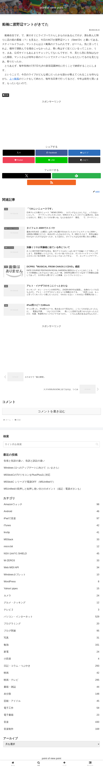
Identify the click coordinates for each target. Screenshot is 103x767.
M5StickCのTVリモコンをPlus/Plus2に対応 (27, 475)
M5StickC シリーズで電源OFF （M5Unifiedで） (29, 482)
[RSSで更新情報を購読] (51, 182)
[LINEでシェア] (51, 160)
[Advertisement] (51, 122)
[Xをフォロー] (26, 175)
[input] (51, 445)
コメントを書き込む (51, 412)
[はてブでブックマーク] (84, 153)
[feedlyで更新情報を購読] (76, 175)
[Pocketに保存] (19, 160)
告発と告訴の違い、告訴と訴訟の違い (24, 461)
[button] (84, 160)
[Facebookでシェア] (51, 153)
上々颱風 (14, 78)
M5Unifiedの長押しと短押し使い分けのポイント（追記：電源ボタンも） (43, 489)
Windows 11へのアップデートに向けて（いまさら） (32, 468)
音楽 (5, 95)
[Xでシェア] (19, 153)
